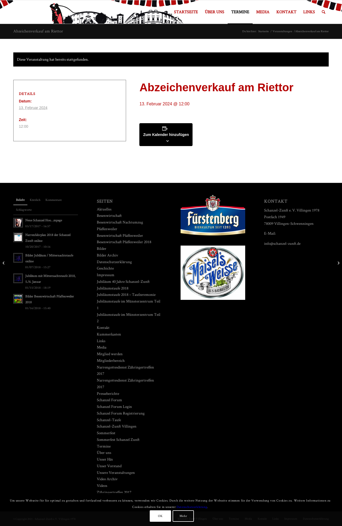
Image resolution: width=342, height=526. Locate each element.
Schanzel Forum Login (114, 406)
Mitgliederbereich (111, 360)
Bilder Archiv (107, 255)
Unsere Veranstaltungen (116, 472)
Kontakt (103, 327)
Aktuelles (104, 209)
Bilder (101, 248)
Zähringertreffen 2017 (114, 492)
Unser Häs (105, 459)
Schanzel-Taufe (109, 419)
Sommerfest (106, 432)
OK (160, 516)
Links (101, 340)
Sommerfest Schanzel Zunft (118, 439)
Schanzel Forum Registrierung (121, 413)
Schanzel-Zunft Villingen (116, 426)
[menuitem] (185, 12)
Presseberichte (108, 393)
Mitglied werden (110, 353)
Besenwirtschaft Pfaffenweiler (120, 235)
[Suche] (323, 12)
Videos (102, 485)
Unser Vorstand (109, 465)
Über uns (104, 452)
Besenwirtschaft (109, 215)
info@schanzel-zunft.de (282, 243)
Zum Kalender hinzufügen (166, 134)
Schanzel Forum (109, 399)
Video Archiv (107, 478)
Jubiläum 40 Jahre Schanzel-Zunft (123, 281)
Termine (104, 446)
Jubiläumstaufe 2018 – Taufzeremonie (126, 294)
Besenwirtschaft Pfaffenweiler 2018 (124, 241)
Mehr (183, 516)
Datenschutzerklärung (114, 261)
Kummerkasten (109, 334)
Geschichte (105, 268)
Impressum (105, 274)
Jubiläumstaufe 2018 (112, 288)
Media (101, 347)
